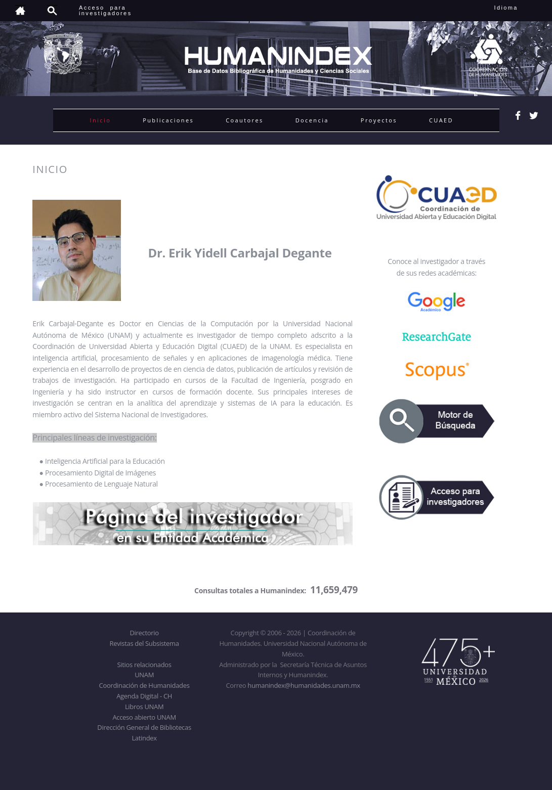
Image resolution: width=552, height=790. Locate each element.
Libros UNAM (144, 706)
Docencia (312, 120)
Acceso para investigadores (105, 10)
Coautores (244, 120)
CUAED (441, 120)
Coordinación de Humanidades (144, 685)
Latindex (144, 737)
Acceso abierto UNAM (144, 717)
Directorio (144, 632)
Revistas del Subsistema (144, 643)
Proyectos (379, 120)
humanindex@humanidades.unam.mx (303, 685)
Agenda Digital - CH (144, 695)
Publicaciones (168, 120)
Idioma (518, 8)
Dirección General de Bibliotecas (144, 727)
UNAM (144, 674)
